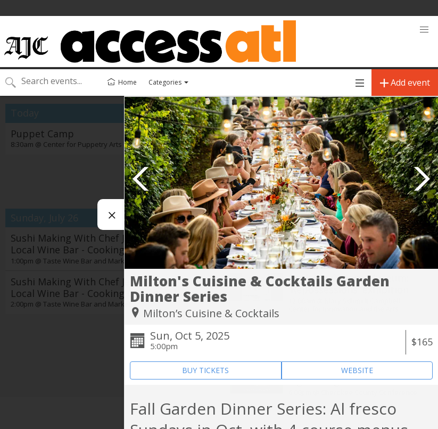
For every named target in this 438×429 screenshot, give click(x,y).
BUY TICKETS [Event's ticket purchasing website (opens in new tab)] (205, 370)
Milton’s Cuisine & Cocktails (211, 313)
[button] (424, 30)
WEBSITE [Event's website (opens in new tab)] (357, 370)
